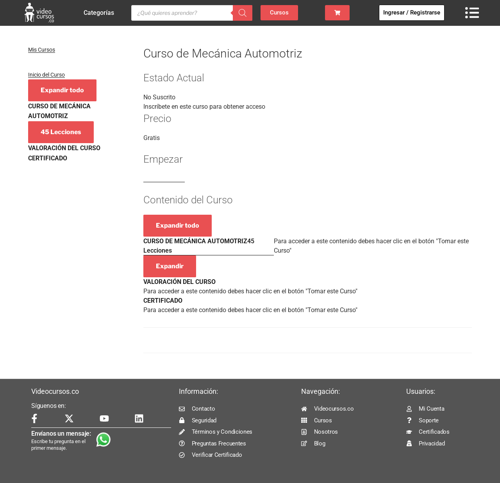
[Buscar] (242, 13)
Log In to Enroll (164, 178)
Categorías (101, 13)
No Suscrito (159, 97)
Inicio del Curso (46, 75)
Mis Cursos (41, 50)
